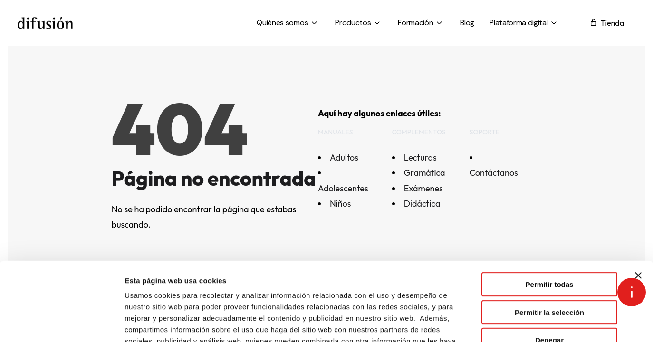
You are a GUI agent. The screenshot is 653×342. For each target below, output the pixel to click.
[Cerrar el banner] (638, 208)
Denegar (549, 272)
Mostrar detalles (514, 323)
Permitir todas (550, 217)
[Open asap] (631, 292)
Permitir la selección (549, 245)
